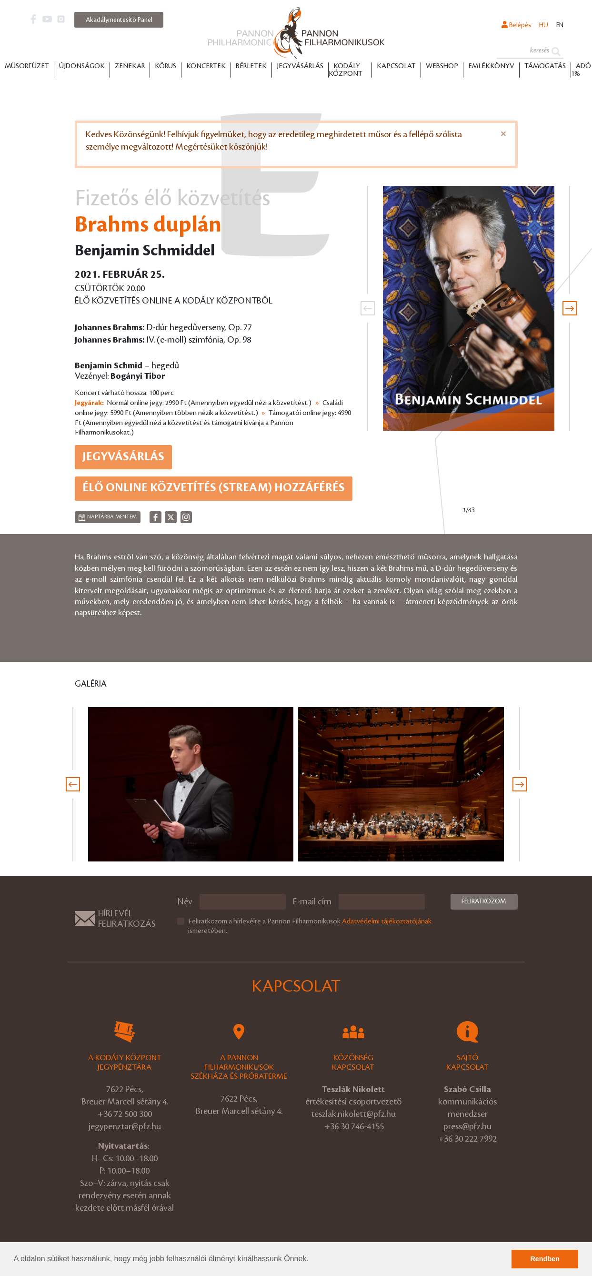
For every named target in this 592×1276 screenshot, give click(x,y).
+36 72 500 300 (125, 1114)
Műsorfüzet (27, 66)
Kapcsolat (396, 66)
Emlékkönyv (491, 66)
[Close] (503, 133)
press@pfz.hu (467, 1126)
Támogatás (545, 66)
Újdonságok (82, 66)
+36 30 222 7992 (467, 1139)
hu (543, 25)
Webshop (442, 66)
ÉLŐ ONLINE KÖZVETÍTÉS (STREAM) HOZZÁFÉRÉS (213, 488)
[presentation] (367, 308)
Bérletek (251, 66)
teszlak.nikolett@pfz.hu (353, 1114)
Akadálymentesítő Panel (119, 19)
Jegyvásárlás (300, 66)
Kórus (165, 66)
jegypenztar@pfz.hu (125, 1126)
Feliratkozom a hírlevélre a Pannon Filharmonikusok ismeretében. (309, 926)
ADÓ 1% (581, 70)
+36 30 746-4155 (354, 1126)
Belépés (516, 25)
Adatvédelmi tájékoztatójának (386, 921)
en (559, 25)
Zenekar (130, 66)
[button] (312, 1259)
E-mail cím (312, 901)
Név (184, 901)
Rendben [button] (545, 1259)
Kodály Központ (345, 70)
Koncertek (206, 66)
